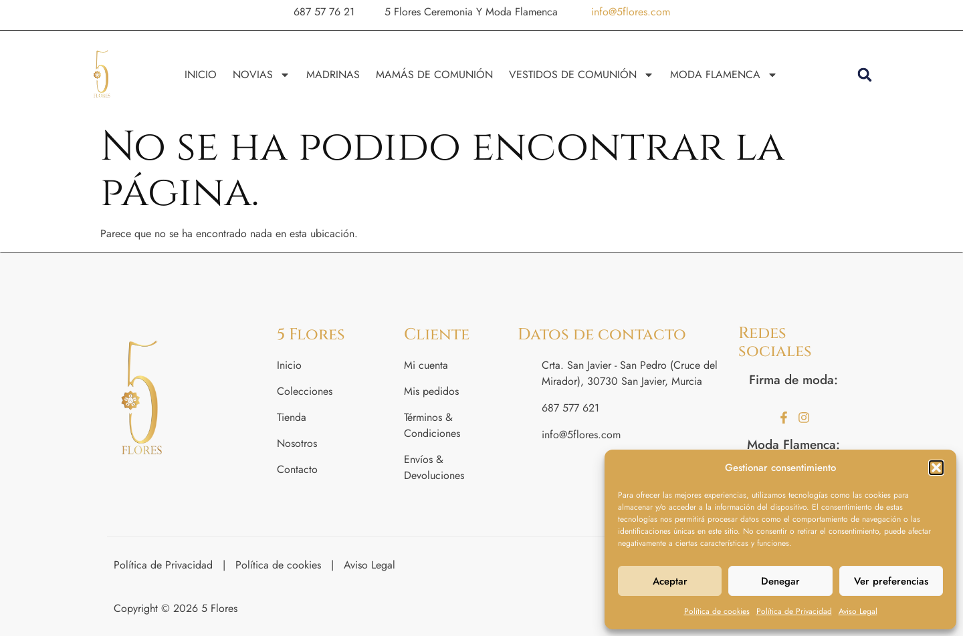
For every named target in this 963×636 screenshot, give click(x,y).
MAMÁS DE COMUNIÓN (434, 74)
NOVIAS (261, 75)
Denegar (780, 581)
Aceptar (670, 581)
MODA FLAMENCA (724, 75)
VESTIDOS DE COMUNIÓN (581, 75)
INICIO (201, 74)
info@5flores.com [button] (630, 11)
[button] (936, 467)
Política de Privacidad (794, 611)
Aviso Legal (858, 611)
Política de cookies (717, 611)
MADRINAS (333, 74)
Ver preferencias (891, 581)
